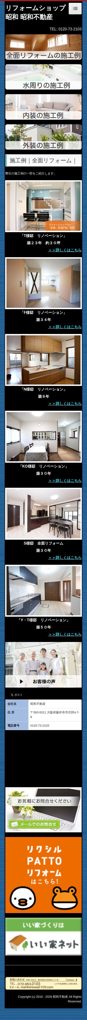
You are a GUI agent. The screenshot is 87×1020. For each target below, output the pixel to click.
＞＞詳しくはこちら (65, 250)
